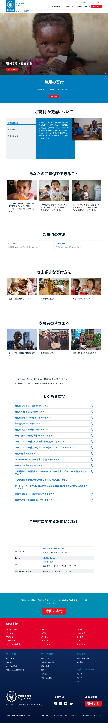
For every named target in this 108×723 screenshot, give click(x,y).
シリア (44, 633)
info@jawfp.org (49, 558)
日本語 (97, 2)
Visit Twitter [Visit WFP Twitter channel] (55, 703)
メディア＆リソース (86, 2)
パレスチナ (80, 633)
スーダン (44, 637)
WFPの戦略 (10, 658)
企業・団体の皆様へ (83, 658)
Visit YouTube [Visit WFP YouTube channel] (71, 703)
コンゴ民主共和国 (13, 644)
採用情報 (79, 662)
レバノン (79, 640)
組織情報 (9, 662)
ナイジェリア (46, 644)
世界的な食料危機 (47, 662)
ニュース (79, 674)
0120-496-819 (48, 562)
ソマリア (44, 640)
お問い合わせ (75, 715)
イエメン (9, 633)
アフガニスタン (12, 629)
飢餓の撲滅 (45, 658)
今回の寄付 (12, 69)
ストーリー (80, 678)
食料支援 (44, 674)
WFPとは (11, 653)
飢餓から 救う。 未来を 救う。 (21, 4)
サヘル (44, 629)
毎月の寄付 (54, 96)
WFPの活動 (69, 6)
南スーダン (80, 644)
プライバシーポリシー (59, 715)
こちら (70, 571)
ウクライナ (10, 637)
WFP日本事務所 (11, 666)
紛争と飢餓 (45, 666)
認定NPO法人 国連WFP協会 (16, 670)
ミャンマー (80, 637)
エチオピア (10, 640)
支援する (87, 6)
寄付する (96, 6)
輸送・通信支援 (46, 678)
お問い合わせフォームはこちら (54, 548)
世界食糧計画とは (57, 6)
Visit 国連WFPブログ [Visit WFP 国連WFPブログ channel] (65, 703)
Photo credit (106, 72)
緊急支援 (44, 670)
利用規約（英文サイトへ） (92, 715)
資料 (78, 681)
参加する (81, 653)
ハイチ (79, 629)
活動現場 (79, 6)
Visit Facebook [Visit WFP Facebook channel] (60, 703)
